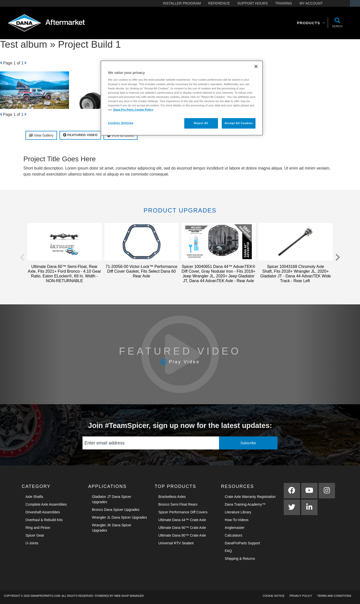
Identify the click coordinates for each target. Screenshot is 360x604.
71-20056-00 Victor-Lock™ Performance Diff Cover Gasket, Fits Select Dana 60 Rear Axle (141, 271)
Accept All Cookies (238, 123)
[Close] (256, 66)
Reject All (201, 123)
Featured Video (80, 135)
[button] (311, 23)
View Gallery (41, 135)
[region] (181, 98)
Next (25, 62)
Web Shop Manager (129, 595)
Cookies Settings (120, 122)
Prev (1, 62)
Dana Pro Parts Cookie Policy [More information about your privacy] (133, 109)
